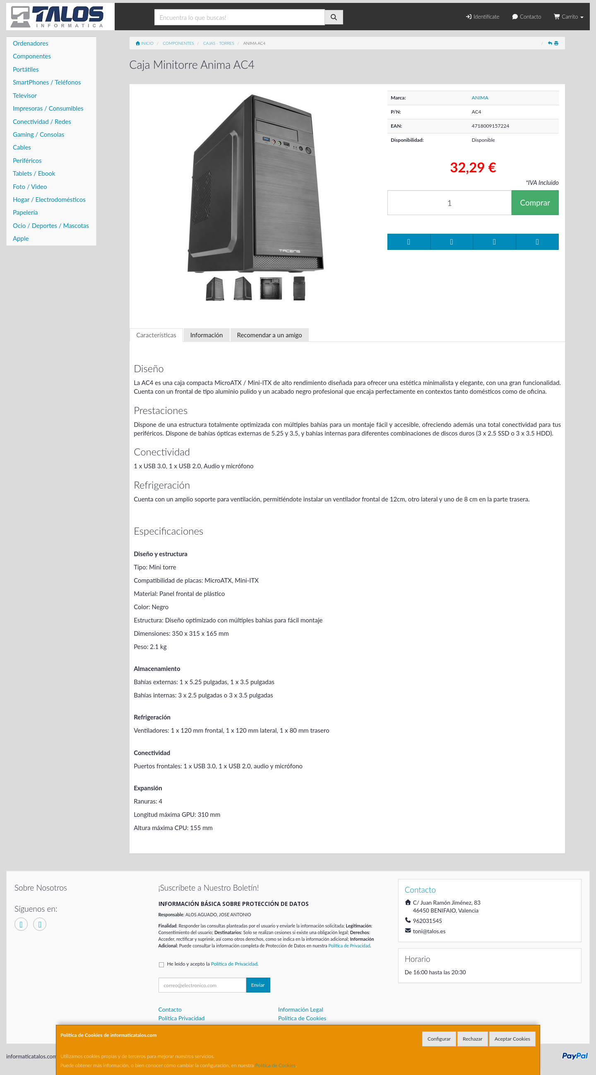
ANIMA (480, 97)
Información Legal (300, 1009)
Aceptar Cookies (512, 1039)
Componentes (32, 56)
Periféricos (27, 160)
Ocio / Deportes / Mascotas (51, 225)
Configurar (439, 1039)
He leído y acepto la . (213, 964)
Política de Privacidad (349, 945)
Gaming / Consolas (38, 134)
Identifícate (482, 16)
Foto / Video (30, 186)
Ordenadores (30, 43)
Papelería (25, 212)
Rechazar (473, 1039)
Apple (21, 238)
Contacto (526, 16)
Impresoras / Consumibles (48, 108)
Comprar (535, 202)
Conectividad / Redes (42, 121)
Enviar (258, 985)
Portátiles (26, 69)
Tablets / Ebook (34, 173)
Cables (22, 147)
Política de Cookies (275, 1065)
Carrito (569, 16)
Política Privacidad (182, 1018)
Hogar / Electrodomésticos (49, 199)
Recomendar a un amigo (269, 335)
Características (156, 335)
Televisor (25, 95)
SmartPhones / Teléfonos (47, 82)
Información (206, 335)
